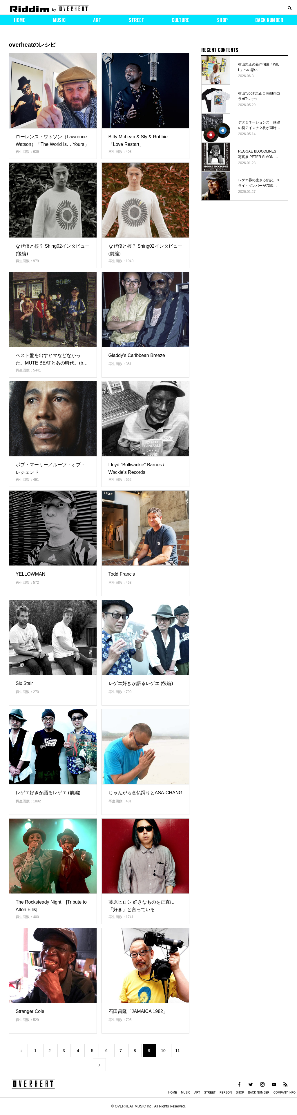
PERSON (226, 1092)
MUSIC (59, 20)
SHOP (222, 20)
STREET (136, 20)
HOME (19, 20)
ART (97, 20)
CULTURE (180, 20)
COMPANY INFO (285, 1092)
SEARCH (289, 7)
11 (177, 1050)
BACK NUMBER (269, 20)
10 (163, 1050)
